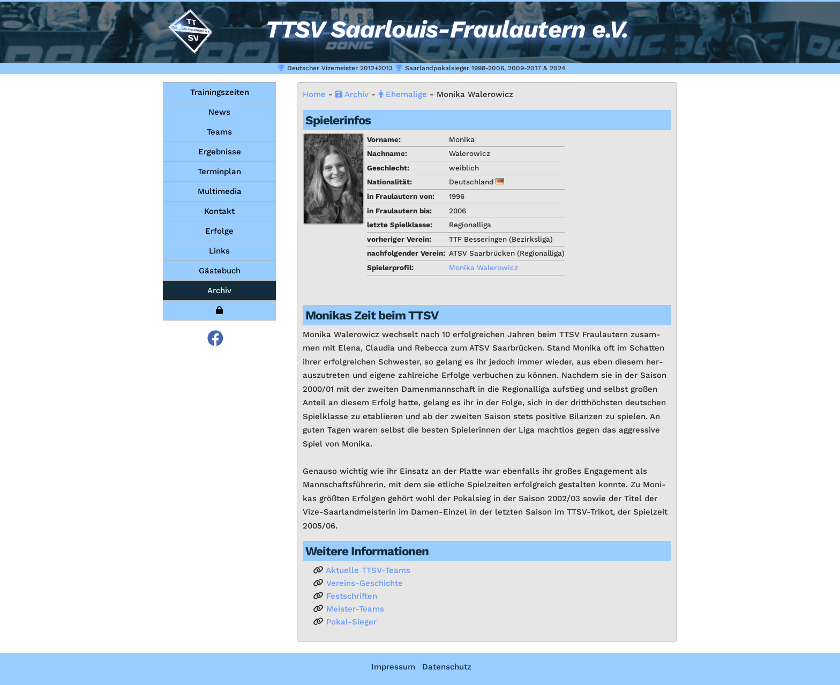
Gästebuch (220, 271)
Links (219, 251)
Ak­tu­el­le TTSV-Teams (368, 570)
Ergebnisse (219, 152)
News (219, 112)
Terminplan (219, 171)
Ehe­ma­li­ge (402, 94)
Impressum (393, 667)
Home (314, 94)
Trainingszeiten (219, 92)
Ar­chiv (352, 94)
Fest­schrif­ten (351, 596)
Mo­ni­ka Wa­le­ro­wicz (483, 267)
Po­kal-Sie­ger (351, 622)
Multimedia (220, 191)
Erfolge (219, 231)
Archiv (219, 290)
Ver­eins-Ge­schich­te (364, 583)
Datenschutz (446, 667)
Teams (219, 132)
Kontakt (219, 211)
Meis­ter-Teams (355, 609)
